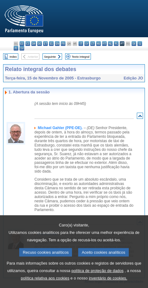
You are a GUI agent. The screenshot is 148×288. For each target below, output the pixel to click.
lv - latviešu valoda (86, 43)
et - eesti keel (45, 43)
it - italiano (80, 43)
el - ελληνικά (51, 43)
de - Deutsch (39, 43)
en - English (57, 43)
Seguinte (50, 56)
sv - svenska (22, 48)
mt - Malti (104, 43)
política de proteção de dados (97, 279)
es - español (22, 43)
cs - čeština (27, 43)
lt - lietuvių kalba (92, 43)
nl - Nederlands (110, 43)
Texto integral (80, 56)
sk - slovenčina (134, 43)
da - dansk (33, 43)
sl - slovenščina (139, 43)
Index (13, 56)
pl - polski (116, 43)
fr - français (63, 43)
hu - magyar (98, 43)
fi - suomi (16, 48)
